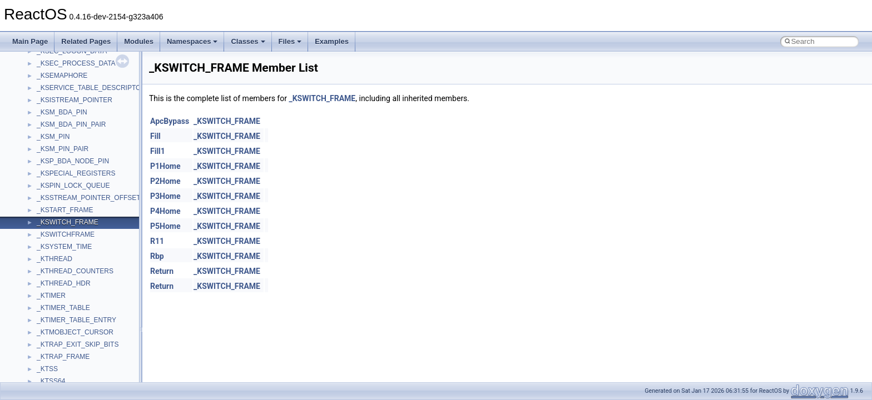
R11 (157, 241)
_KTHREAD (54, 259)
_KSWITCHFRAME (66, 234)
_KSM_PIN (53, 137)
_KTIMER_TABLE (63, 308)
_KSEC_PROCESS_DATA (76, 63)
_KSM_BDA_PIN (62, 112)
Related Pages (86, 41)
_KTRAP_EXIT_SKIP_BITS (77, 344)
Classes (248, 41)
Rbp (157, 256)
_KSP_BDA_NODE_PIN (73, 161)
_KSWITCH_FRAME (67, 222)
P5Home (165, 226)
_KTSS (47, 369)
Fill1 (157, 151)
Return (162, 271)
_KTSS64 (51, 381)
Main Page (30, 41)
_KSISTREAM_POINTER (74, 100)
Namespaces (192, 41)
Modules (138, 41)
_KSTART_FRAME (65, 210)
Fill (155, 136)
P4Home (165, 211)
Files (290, 41)
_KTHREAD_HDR (64, 283)
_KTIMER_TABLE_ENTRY (76, 320)
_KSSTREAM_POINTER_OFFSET (89, 198)
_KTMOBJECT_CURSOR (75, 332)
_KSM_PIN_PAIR (62, 149)
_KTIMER (51, 295)
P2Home (165, 181)
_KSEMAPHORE (62, 75)
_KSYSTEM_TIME (64, 247)
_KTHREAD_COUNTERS (75, 271)
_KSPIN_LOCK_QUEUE (73, 185)
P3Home (165, 196)
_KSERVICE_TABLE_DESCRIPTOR (91, 88)
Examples (332, 41)
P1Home (165, 166)
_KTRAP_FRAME (63, 357)
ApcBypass (169, 121)
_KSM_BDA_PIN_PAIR (71, 124)
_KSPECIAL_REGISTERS (76, 173)
